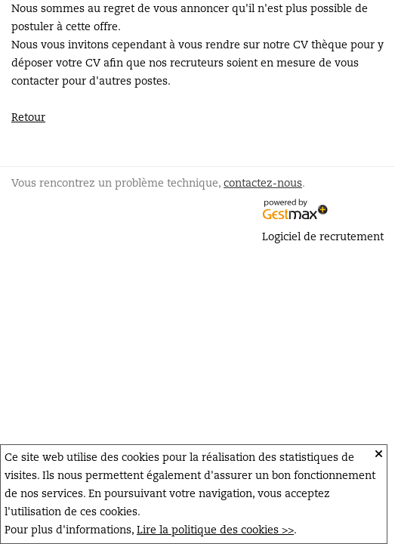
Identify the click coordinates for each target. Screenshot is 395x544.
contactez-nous (263, 183)
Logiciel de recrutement (323, 237)
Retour (28, 118)
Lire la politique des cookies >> (215, 530)
